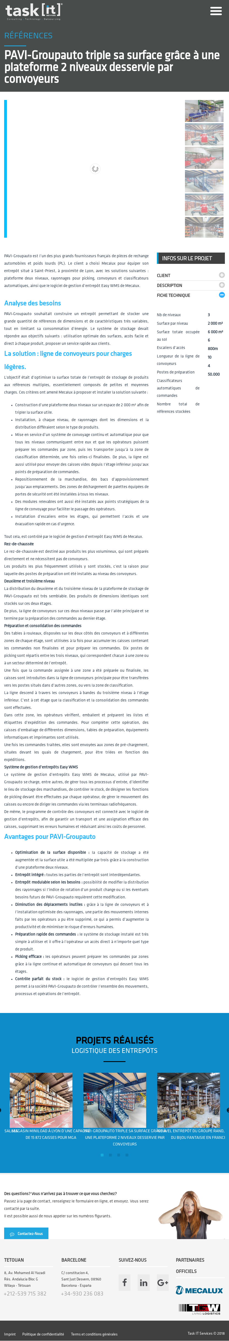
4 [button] (127, 1155)
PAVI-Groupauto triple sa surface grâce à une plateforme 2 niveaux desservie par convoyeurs (125, 1138)
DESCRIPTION (169, 286)
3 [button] (118, 1155)
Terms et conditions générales (94, 1334)
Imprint (10, 1334)
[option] (41, 1107)
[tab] (191, 275)
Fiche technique (173, 296)
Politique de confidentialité (43, 1334)
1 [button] (102, 1155)
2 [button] (110, 1155)
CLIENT (163, 276)
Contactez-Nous (26, 1234)
